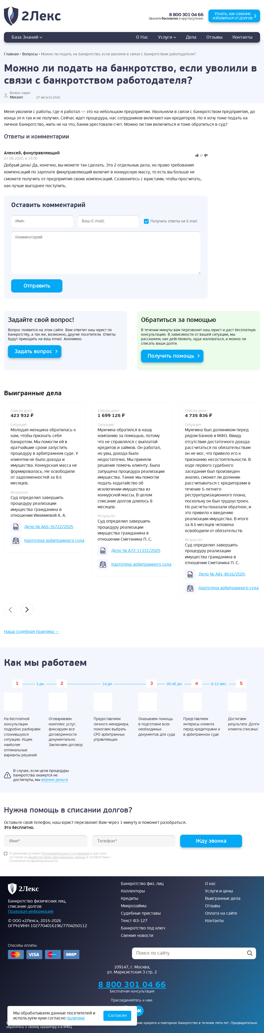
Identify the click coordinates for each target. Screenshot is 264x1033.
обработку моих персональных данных (56, 857)
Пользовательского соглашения (66, 854)
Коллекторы (133, 891)
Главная (11, 54)
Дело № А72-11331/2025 (135, 550)
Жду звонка (211, 841)
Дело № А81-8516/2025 (222, 574)
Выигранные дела (222, 898)
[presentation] (10, 609)
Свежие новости (137, 935)
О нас (142, 37)
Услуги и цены (219, 891)
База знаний (27, 37)
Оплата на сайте (221, 913)
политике (76, 1018)
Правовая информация (30, 911)
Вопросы (30, 54)
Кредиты (129, 898)
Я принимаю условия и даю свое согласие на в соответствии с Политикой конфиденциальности (60, 857)
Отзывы (214, 37)
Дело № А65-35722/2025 (48, 526)
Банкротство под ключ (143, 928)
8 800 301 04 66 (186, 15)
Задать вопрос (33, 351)
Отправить (37, 285)
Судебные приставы (141, 913)
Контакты (242, 37)
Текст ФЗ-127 (134, 920)
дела (191, 37)
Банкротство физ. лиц (142, 883)
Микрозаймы (133, 906)
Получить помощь (171, 356)
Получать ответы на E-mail (174, 221)
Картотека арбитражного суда (54, 540)
